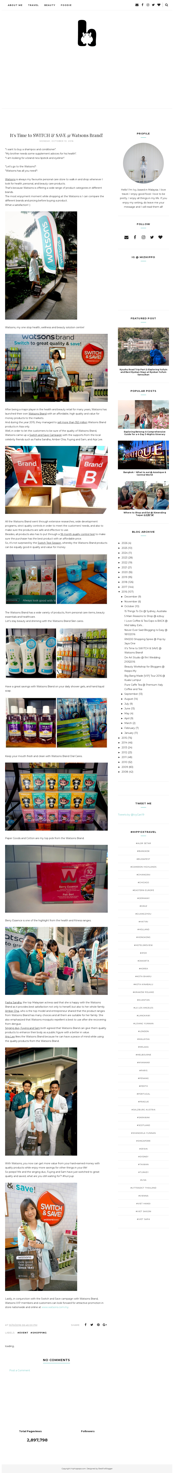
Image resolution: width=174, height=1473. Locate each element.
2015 (124, 737)
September (131, 693)
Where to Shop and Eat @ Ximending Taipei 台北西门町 (145, 513)
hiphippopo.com (78, 1468)
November (130, 601)
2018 (124, 582)
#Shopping (38, 1332)
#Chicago (143, 882)
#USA (143, 1180)
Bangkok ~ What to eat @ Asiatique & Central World (144, 473)
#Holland (143, 929)
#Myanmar (143, 1062)
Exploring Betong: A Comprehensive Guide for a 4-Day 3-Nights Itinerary (145, 433)
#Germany (143, 898)
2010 (124, 762)
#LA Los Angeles (143, 1008)
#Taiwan (143, 1164)
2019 (124, 577)
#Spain (143, 1149)
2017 (124, 586)
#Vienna (143, 1196)
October (129, 606)
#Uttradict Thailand (143, 1188)
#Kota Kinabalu (143, 984)
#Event (22, 1332)
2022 (124, 562)
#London (143, 1031)
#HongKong (143, 937)
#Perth (143, 1086)
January (129, 732)
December (130, 596)
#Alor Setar (143, 843)
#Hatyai (143, 921)
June (127, 708)
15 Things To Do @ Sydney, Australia (145, 611)
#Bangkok (143, 851)
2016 (124, 591)
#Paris (143, 1070)
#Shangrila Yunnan (143, 1133)
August (128, 698)
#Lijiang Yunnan (143, 1023)
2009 (125, 767)
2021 (124, 567)
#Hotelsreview (143, 945)
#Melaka (143, 1047)
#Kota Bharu (143, 976)
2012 (124, 752)
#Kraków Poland (143, 992)
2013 (124, 747)
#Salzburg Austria (143, 1109)
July (126, 703)
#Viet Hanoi (143, 1203)
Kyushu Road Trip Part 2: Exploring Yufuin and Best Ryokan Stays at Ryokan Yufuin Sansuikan (143, 372)
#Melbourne (143, 1055)
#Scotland (143, 1125)
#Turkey (143, 1172)
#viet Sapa (143, 1219)
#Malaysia (143, 1039)
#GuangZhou (143, 914)
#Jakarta (143, 961)
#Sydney (143, 1156)
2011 (124, 757)
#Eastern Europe (143, 890)
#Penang (143, 1078)
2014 (124, 742)
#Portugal (143, 1094)
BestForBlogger (105, 1468)
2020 (125, 572)
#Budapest (143, 859)
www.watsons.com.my (55, 1307)
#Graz (143, 906)
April (126, 718)
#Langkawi (143, 1015)
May (126, 713)
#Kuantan (143, 1000)
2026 (124, 543)
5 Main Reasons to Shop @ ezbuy (144, 616)
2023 (124, 557)
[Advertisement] (87, 72)
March (128, 723)
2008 (125, 771)
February (129, 728)
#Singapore (143, 1141)
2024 (125, 552)
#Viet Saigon (143, 1211)
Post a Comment (19, 1370)
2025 (124, 547)
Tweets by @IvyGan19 (131, 814)
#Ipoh (143, 953)
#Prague (143, 1102)
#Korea (143, 968)
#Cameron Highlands (143, 867)
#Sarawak (143, 1117)
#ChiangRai (143, 874)
